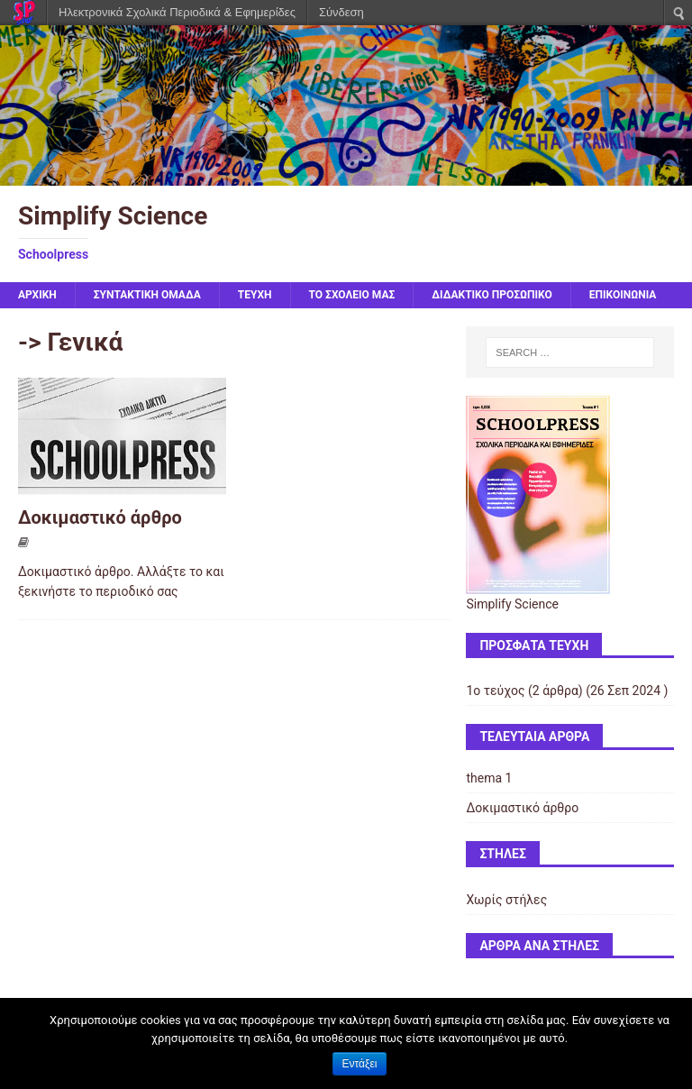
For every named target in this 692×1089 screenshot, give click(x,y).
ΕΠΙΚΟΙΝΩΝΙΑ (623, 294)
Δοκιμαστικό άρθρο (100, 517)
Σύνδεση (341, 12)
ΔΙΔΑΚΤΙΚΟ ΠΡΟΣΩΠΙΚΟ (492, 294)
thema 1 (489, 778)
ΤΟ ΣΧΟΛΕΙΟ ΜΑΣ (352, 294)
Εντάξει (360, 1063)
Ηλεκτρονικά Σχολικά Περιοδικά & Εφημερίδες (177, 12)
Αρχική (37, 294)
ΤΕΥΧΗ (255, 294)
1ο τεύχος (495, 690)
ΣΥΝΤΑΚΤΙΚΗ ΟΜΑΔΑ (147, 294)
